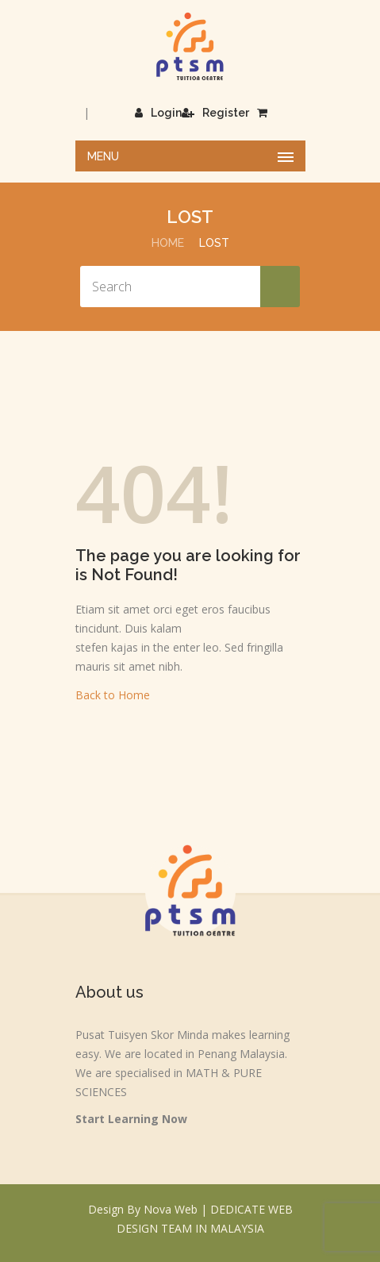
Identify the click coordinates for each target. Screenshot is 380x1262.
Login (158, 112)
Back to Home (112, 694)
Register (215, 112)
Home (168, 243)
